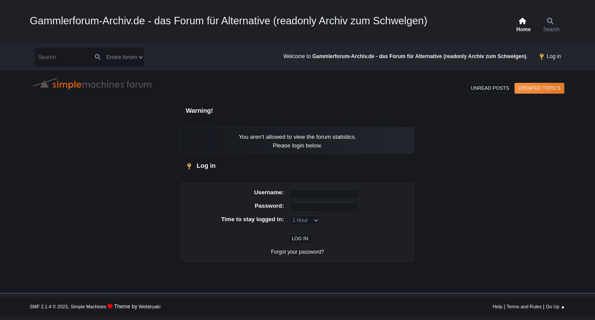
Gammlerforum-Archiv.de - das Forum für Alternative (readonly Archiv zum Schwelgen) (228, 20)
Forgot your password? (297, 252)
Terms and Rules (524, 306)
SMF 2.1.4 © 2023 (49, 306)
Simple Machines (88, 306)
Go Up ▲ (555, 306)
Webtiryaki (149, 306)
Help (497, 306)
